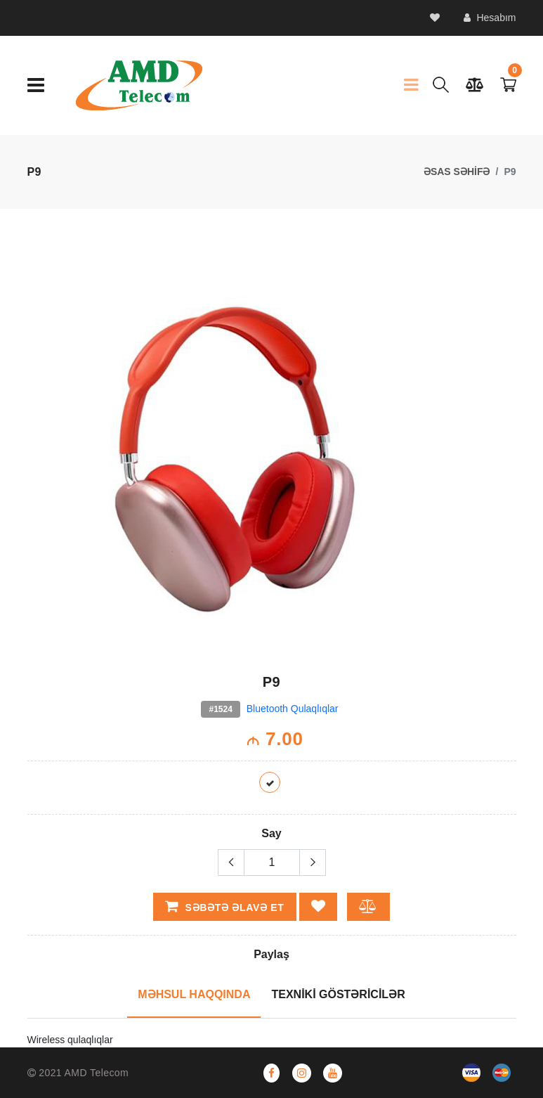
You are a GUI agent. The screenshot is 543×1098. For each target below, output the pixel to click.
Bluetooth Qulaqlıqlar (293, 708)
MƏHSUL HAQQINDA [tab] (194, 994)
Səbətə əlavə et (224, 906)
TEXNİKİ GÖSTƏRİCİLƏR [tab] (338, 994)
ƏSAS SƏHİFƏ (457, 171)
